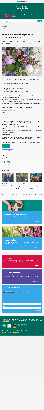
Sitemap (3, 330)
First (4, 302)
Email (4, 306)
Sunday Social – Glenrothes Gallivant (11, 194)
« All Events (4, 26)
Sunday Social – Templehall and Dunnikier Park (31, 194)
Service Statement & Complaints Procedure (10, 332)
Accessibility (17, 330)
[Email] (18, 1)
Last (23, 302)
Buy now (37, 221)
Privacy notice (10, 330)
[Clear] (38, 21)
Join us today (36, 281)
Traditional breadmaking (6, 183)
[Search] (40, 21)
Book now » (6, 146)
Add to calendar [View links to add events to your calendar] (8, 150)
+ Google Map (6, 164)
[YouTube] (26, 1)
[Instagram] (24, 1)
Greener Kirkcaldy (22, 7)
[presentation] (8, 177)
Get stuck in (36, 265)
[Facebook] (22, 1)
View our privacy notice (8, 292)
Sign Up (38, 310)
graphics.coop (6, 321)
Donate (13, 16)
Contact (22, 330)
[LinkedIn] (20, 1)
